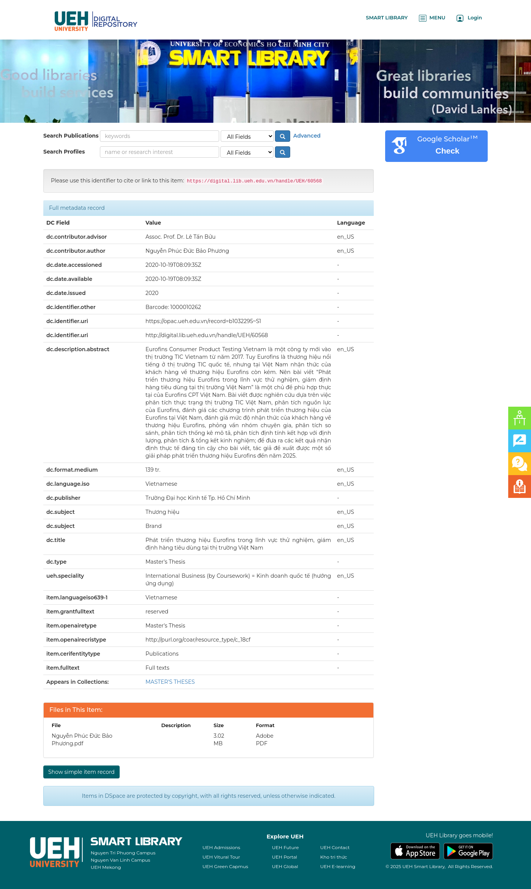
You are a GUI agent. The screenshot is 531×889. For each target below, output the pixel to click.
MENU (432, 18)
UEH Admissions (221, 847)
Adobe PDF (264, 739)
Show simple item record (81, 772)
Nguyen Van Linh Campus (120, 860)
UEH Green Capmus (225, 866)
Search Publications (70, 135)
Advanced (306, 135)
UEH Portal (284, 857)
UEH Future (285, 847)
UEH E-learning (338, 866)
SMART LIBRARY (387, 17)
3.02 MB (218, 739)
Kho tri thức (333, 857)
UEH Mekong (106, 867)
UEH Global (285, 866)
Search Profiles (64, 151)
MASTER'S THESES (170, 681)
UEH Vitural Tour (221, 857)
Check (447, 150)
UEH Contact (335, 847)
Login (469, 18)
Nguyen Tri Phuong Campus (123, 853)
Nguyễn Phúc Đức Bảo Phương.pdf (82, 739)
